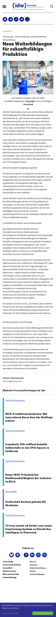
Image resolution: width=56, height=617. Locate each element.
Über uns (33, 562)
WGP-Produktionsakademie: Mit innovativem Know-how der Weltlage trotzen (29, 417)
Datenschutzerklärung (38, 568)
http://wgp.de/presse (12, 381)
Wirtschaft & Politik (11, 574)
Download (28, 104)
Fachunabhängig (9, 577)
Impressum (34, 565)
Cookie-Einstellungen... (11, 613)
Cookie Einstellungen (37, 574)
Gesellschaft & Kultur (12, 565)
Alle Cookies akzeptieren (42, 613)
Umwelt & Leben (9, 571)
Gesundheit (7, 568)
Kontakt (32, 571)
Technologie (8, 561)
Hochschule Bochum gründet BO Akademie (25, 503)
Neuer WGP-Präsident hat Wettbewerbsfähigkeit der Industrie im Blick (28, 478)
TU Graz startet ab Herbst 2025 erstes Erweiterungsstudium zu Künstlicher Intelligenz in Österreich (28, 529)
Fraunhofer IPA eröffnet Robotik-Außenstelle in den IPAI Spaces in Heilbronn (27, 447)
